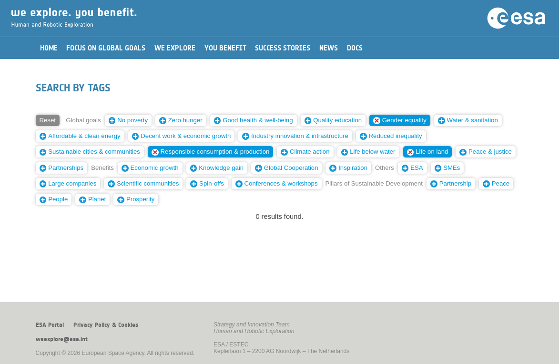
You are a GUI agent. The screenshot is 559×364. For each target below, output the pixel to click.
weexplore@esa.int (62, 339)
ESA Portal (50, 325)
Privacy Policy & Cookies (105, 325)
